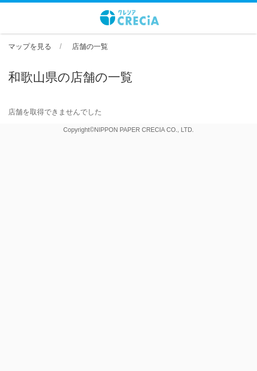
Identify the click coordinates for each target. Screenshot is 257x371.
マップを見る (29, 46)
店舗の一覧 (90, 46)
